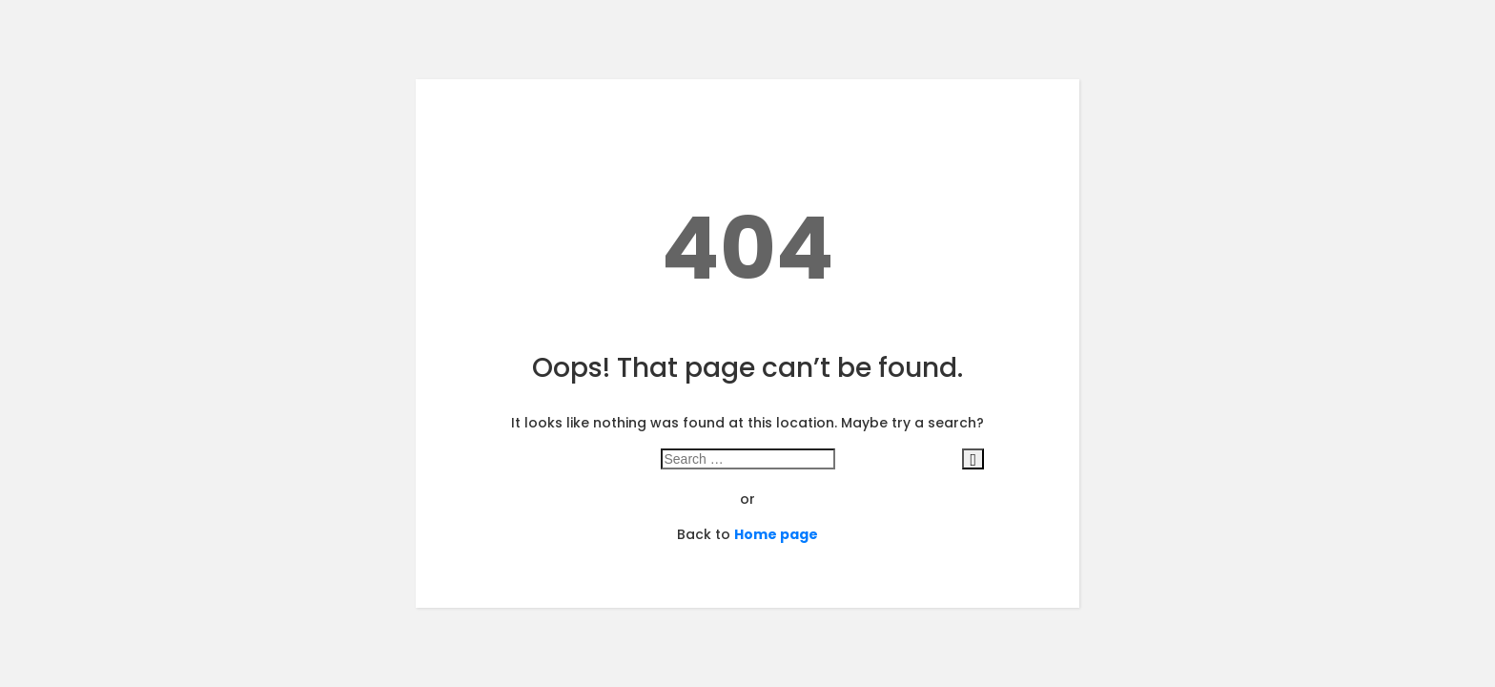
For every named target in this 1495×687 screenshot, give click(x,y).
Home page (776, 534)
